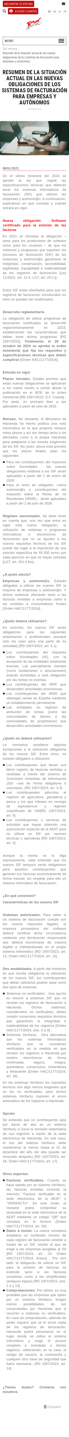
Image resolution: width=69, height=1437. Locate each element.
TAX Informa (10, 49)
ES (49, 11)
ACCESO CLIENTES (23, 11)
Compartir (52, 1407)
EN (54, 11)
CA (59, 11)
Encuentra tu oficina (18, 4)
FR (65, 11)
